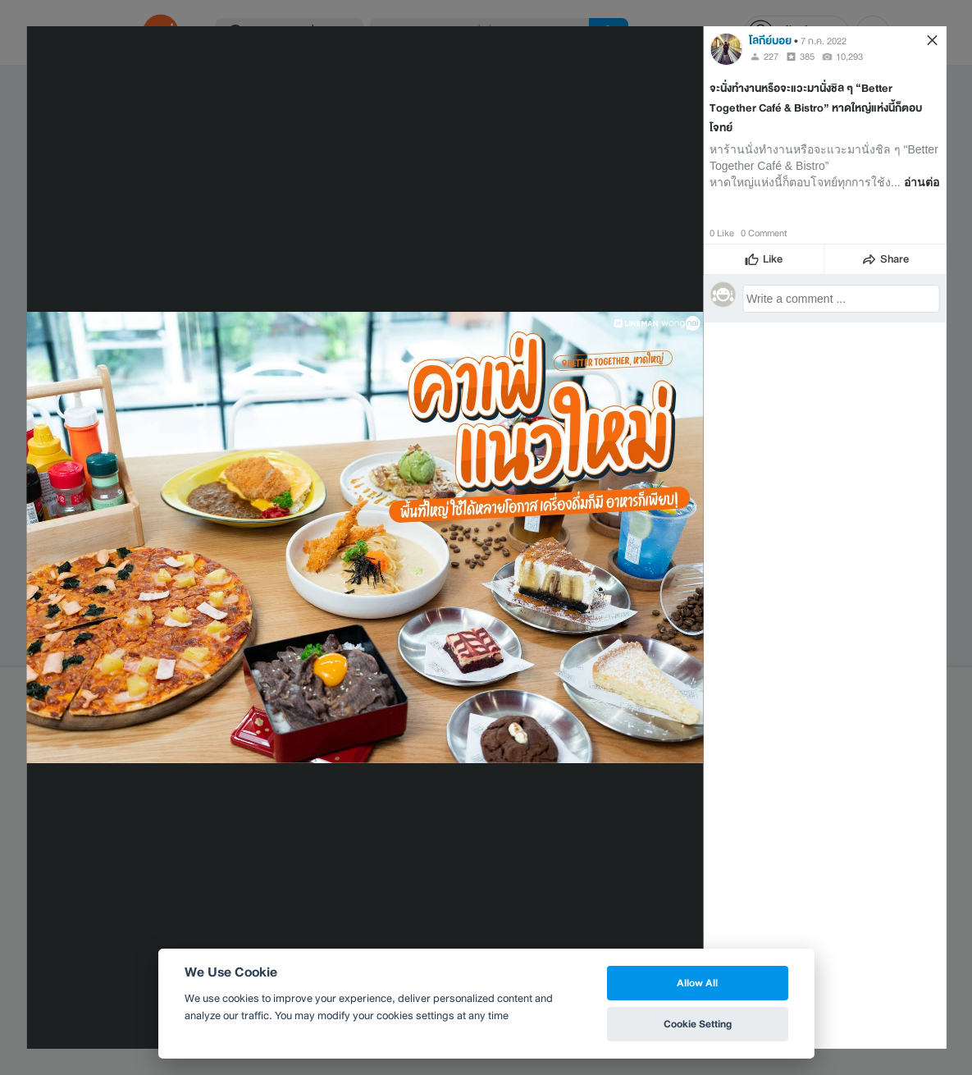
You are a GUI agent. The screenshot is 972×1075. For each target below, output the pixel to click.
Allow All (697, 982)
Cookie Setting (698, 1024)
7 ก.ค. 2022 (824, 41)
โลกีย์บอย (770, 40)
